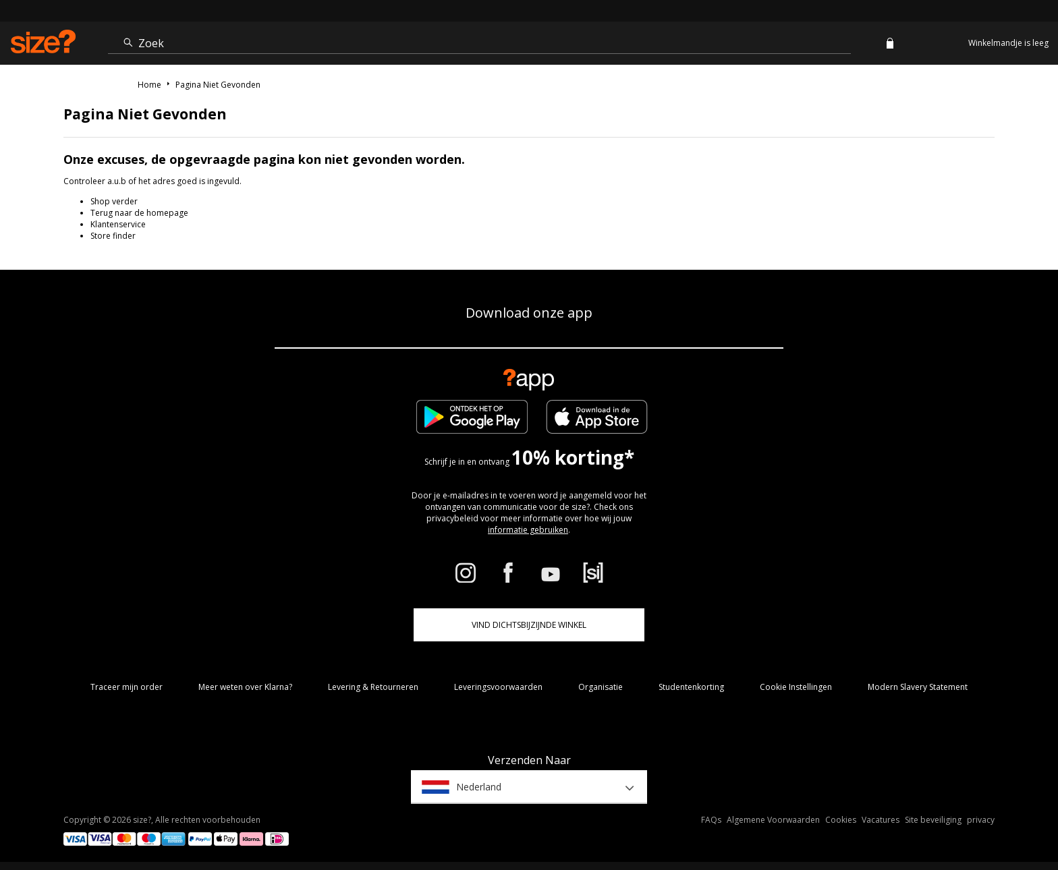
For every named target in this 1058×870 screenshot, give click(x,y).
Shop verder (114, 201)
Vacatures (880, 819)
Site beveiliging (933, 819)
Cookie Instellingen (796, 687)
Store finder (113, 235)
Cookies (840, 819)
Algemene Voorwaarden (773, 819)
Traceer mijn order (126, 687)
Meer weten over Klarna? (245, 687)
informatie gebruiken (528, 529)
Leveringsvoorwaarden (498, 687)
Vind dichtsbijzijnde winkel (529, 625)
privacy (981, 819)
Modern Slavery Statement (918, 687)
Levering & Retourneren (373, 687)
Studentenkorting (691, 687)
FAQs (711, 819)
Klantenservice (118, 224)
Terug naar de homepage (139, 213)
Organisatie (600, 687)
